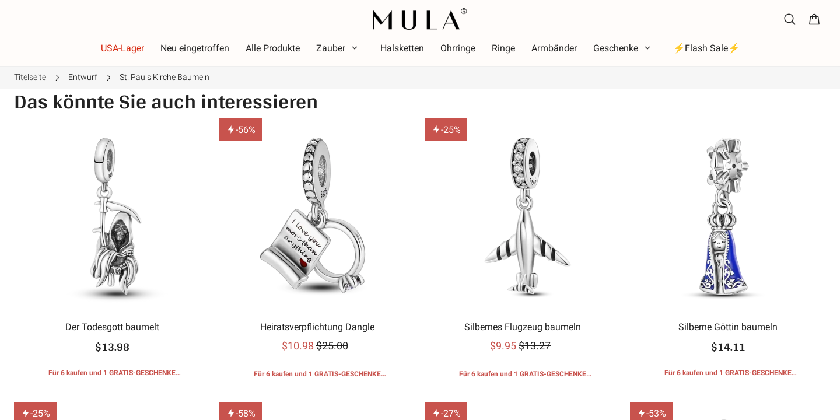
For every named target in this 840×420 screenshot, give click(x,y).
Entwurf (82, 77)
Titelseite (30, 77)
